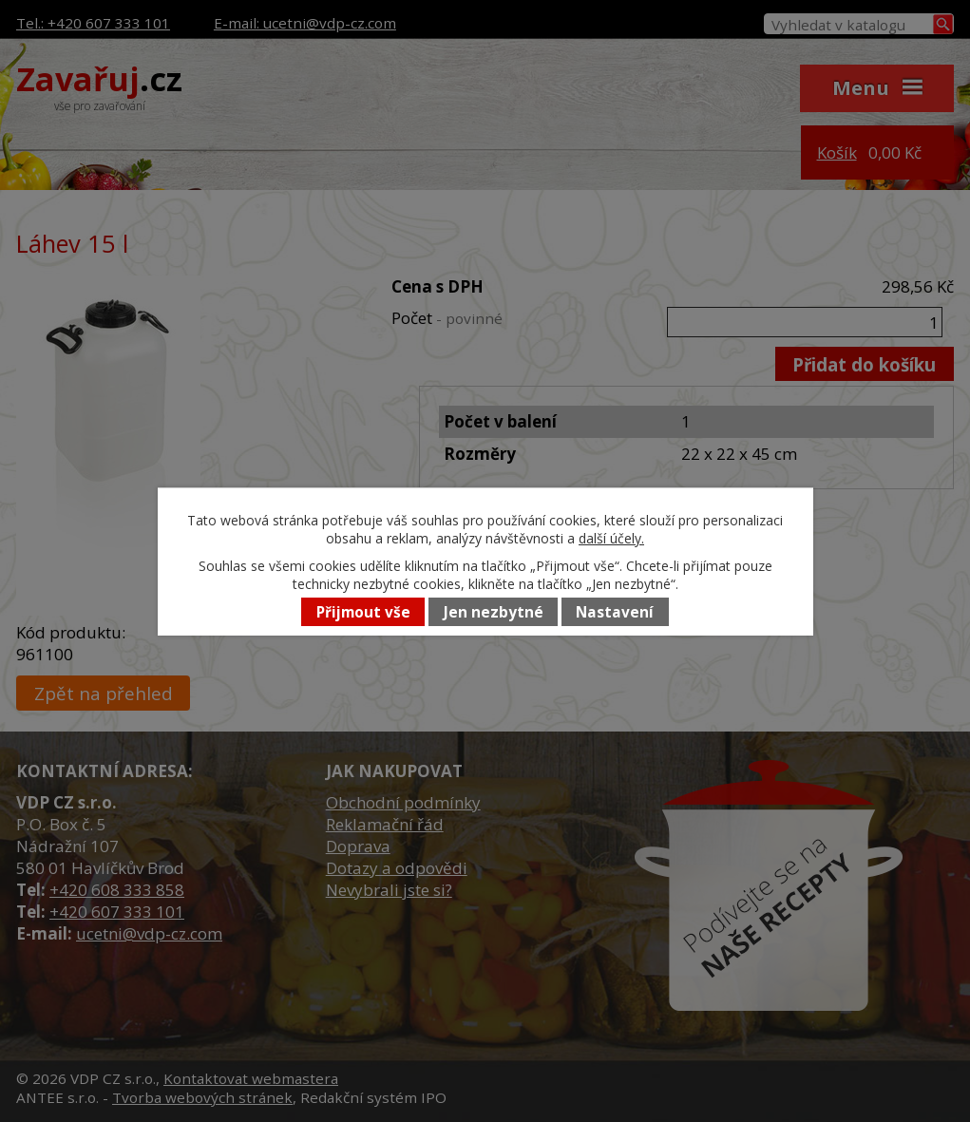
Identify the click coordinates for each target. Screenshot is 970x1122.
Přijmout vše (363, 612)
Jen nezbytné (493, 612)
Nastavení (615, 612)
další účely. (611, 538)
